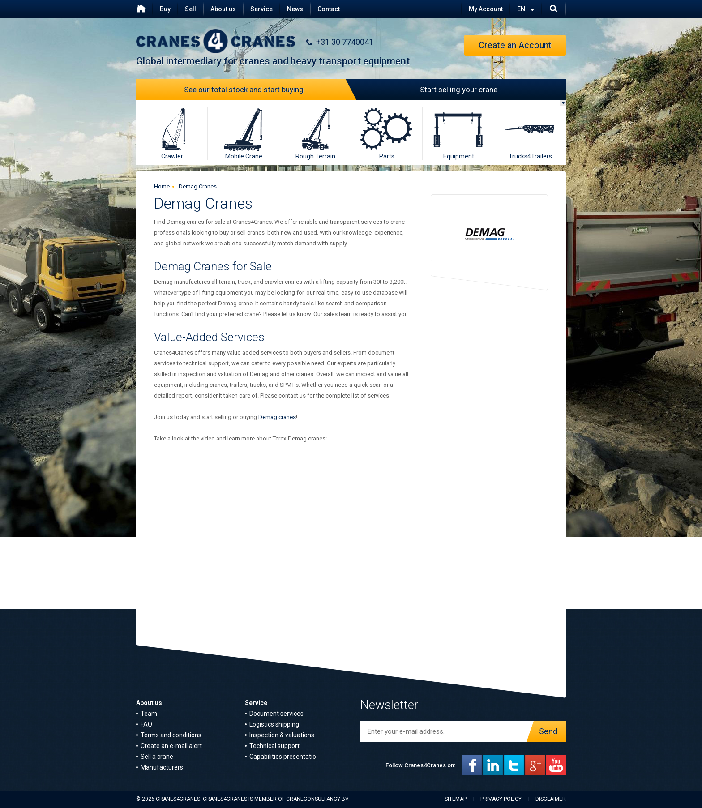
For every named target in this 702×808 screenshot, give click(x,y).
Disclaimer (550, 799)
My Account (486, 9)
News (295, 9)
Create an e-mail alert (171, 745)
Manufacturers (162, 767)
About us (223, 9)
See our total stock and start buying (267, 89)
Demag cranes (277, 417)
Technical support (274, 745)
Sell (190, 9)
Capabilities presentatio (282, 756)
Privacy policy (501, 799)
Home (162, 186)
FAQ (146, 724)
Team (149, 713)
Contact (328, 9)
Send (546, 731)
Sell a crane (157, 756)
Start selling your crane (424, 89)
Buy (165, 9)
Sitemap (456, 799)
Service (261, 9)
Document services (276, 713)
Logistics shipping (274, 724)
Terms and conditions (171, 735)
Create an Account (515, 45)
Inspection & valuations (281, 735)
